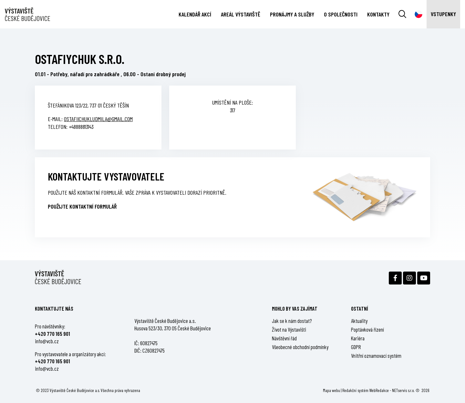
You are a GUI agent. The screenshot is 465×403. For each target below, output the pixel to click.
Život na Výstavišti (289, 329)
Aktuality (359, 320)
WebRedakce (379, 390)
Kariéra (358, 338)
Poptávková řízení (367, 329)
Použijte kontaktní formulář (82, 206)
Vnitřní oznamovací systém (376, 355)
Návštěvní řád (284, 338)
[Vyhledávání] (402, 14)
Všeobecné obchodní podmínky (300, 347)
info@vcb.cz (47, 341)
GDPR (356, 347)
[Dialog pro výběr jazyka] (418, 14)
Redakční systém (355, 390)
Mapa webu (331, 390)
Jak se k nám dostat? (292, 320)
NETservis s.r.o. (403, 390)
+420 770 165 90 (51, 333)
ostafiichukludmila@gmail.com (98, 118)
